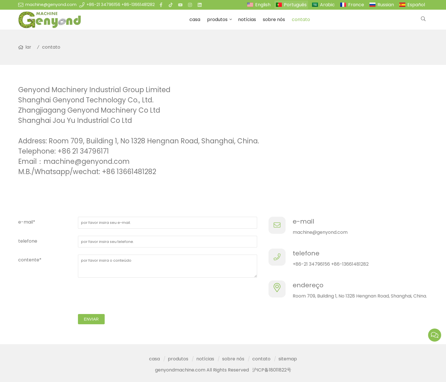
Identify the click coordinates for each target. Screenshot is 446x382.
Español (416, 4)
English (263, 4)
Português (295, 4)
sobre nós (274, 19)
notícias (247, 19)
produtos (217, 19)
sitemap (287, 359)
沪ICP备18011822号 (271, 370)
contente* (30, 260)
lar (28, 47)
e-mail (303, 221)
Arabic (327, 4)
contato (301, 19)
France (356, 4)
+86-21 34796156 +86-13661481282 (120, 4)
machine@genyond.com (51, 4)
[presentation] (121, 296)
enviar (91, 319)
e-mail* (26, 222)
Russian (385, 4)
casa (194, 19)
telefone (27, 241)
